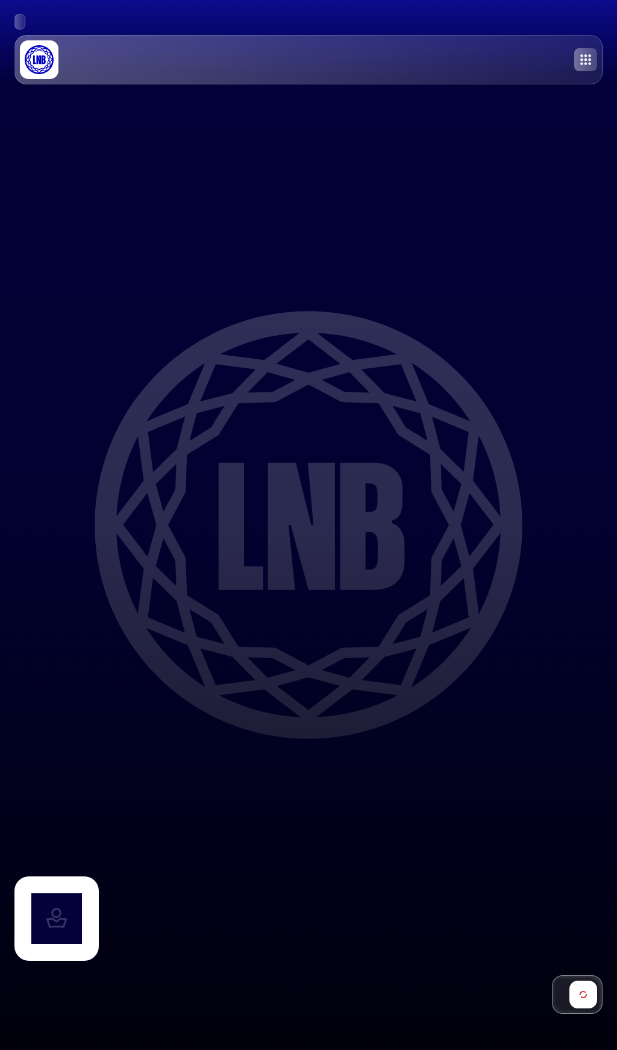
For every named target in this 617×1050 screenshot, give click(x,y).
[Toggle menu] (585, 59)
